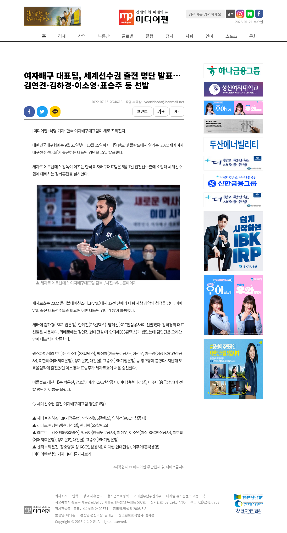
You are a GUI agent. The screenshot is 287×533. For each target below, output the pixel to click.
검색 (230, 13)
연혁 (75, 495)
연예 (209, 36)
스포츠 (231, 36)
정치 (169, 36)
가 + (160, 111)
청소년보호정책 (118, 495)
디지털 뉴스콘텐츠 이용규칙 (185, 495)
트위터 (42, 111)
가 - (176, 111)
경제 (62, 36)
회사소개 (61, 495)
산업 (82, 36)
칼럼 (149, 36)
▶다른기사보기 (78, 454)
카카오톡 (55, 111)
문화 (253, 36)
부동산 (104, 36)
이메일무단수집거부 (147, 495)
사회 (189, 36)
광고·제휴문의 (92, 495)
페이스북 (29, 111)
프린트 (142, 111)
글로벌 (127, 36)
